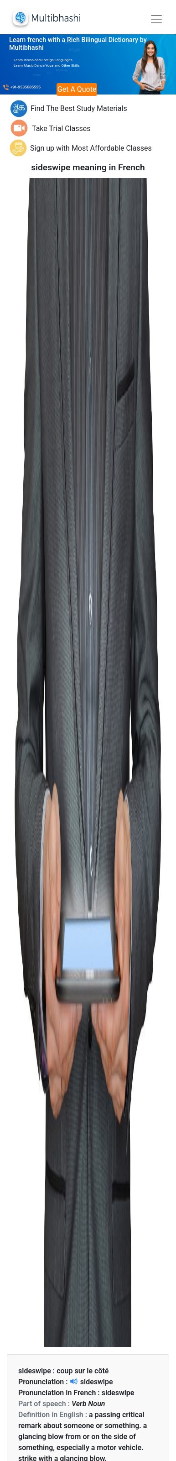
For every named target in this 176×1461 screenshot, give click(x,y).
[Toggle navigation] (156, 19)
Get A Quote (77, 89)
